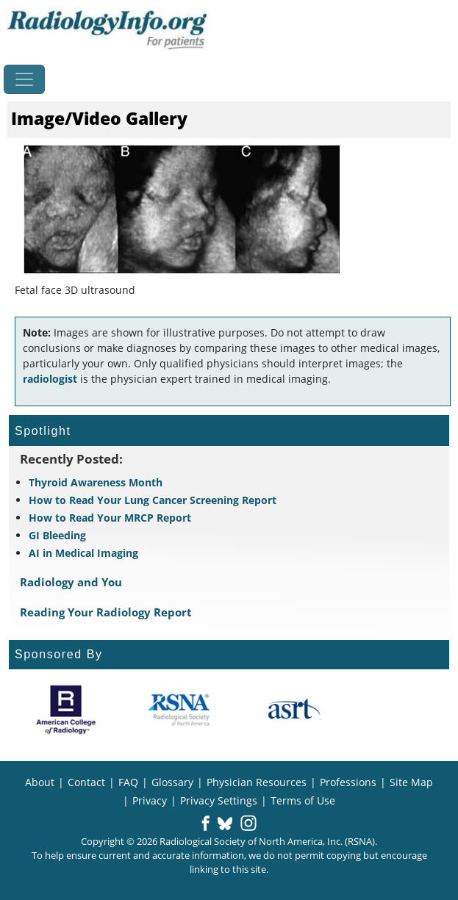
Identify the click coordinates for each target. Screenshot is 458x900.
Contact (86, 782)
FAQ (128, 782)
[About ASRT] (293, 710)
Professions (348, 782)
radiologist (50, 379)
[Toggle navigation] (24, 79)
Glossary (172, 782)
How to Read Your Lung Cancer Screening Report (152, 500)
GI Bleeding (57, 535)
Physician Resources (257, 782)
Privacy (149, 800)
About (39, 782)
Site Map (411, 782)
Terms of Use (303, 800)
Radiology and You (71, 582)
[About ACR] (65, 710)
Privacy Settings (218, 800)
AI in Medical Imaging (83, 553)
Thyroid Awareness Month (95, 482)
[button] (205, 824)
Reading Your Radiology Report (106, 612)
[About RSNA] (179, 710)
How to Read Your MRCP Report (110, 518)
